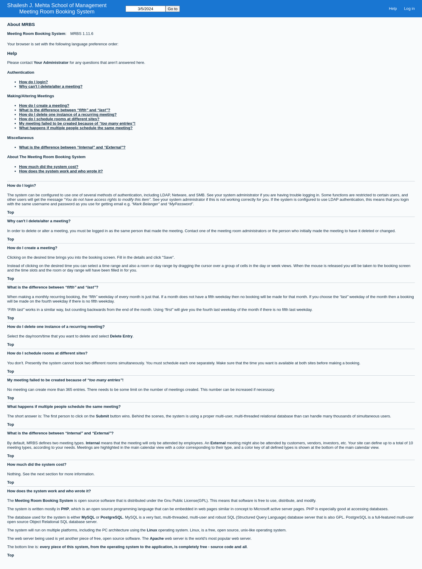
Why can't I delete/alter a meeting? (51, 86)
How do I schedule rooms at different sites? (59, 119)
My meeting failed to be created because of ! (77, 123)
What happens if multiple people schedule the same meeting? (76, 128)
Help (393, 8)
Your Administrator (51, 62)
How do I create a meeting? (44, 105)
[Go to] (145, 9)
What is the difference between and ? (64, 110)
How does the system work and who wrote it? (61, 171)
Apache (157, 538)
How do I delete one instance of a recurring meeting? (68, 114)
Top (10, 212)
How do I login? (33, 82)
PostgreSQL (112, 517)
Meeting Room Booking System (57, 12)
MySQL (88, 517)
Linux (152, 530)
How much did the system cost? (48, 166)
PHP (65, 509)
